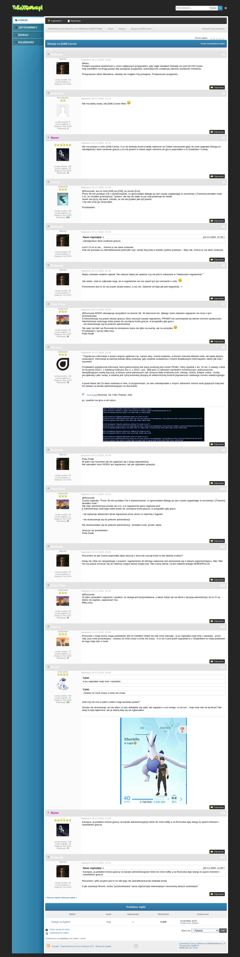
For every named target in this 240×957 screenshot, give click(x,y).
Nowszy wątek (68, 897)
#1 (223, 54)
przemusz (57, 93)
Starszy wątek (53, 897)
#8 (223, 347)
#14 (222, 667)
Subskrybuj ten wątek (59, 933)
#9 (223, 449)
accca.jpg (92, 394)
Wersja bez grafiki (103, 946)
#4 (223, 182)
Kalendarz (24, 42)
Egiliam (195, 923)
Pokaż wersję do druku (60, 929)
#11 (222, 546)
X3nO (195, 948)
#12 (222, 585)
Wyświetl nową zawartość (213, 29)
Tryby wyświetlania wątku (213, 43)
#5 (223, 226)
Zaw (225, 8)
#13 (222, 626)
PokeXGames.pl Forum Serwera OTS (77, 946)
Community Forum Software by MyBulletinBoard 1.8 (202, 943)
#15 (222, 812)
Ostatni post (185, 923)
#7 (223, 304)
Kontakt (55, 946)
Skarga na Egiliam (61, 922)
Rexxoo (56, 626)
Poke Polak (58, 304)
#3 (223, 137)
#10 (222, 488)
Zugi (108, 922)
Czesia (55, 182)
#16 (222, 857)
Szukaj (21, 34)
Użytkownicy (26, 27)
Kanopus (56, 347)
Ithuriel (55, 667)
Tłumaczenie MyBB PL (189, 946)
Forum (21, 20)
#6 (223, 265)
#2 (223, 93)
